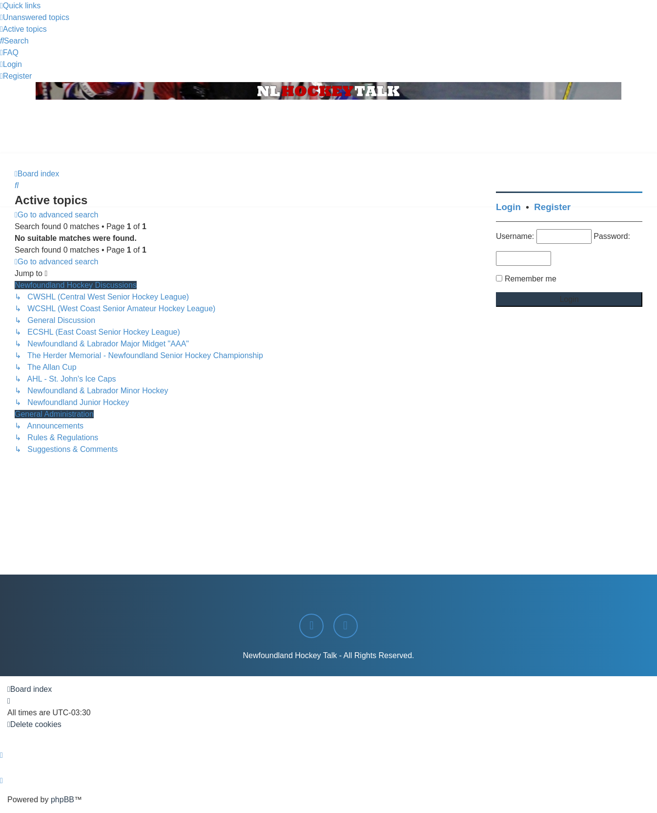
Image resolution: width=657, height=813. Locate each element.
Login (508, 207)
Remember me (530, 279)
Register (552, 207)
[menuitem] (34, 17)
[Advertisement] (328, 127)
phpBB (62, 799)
